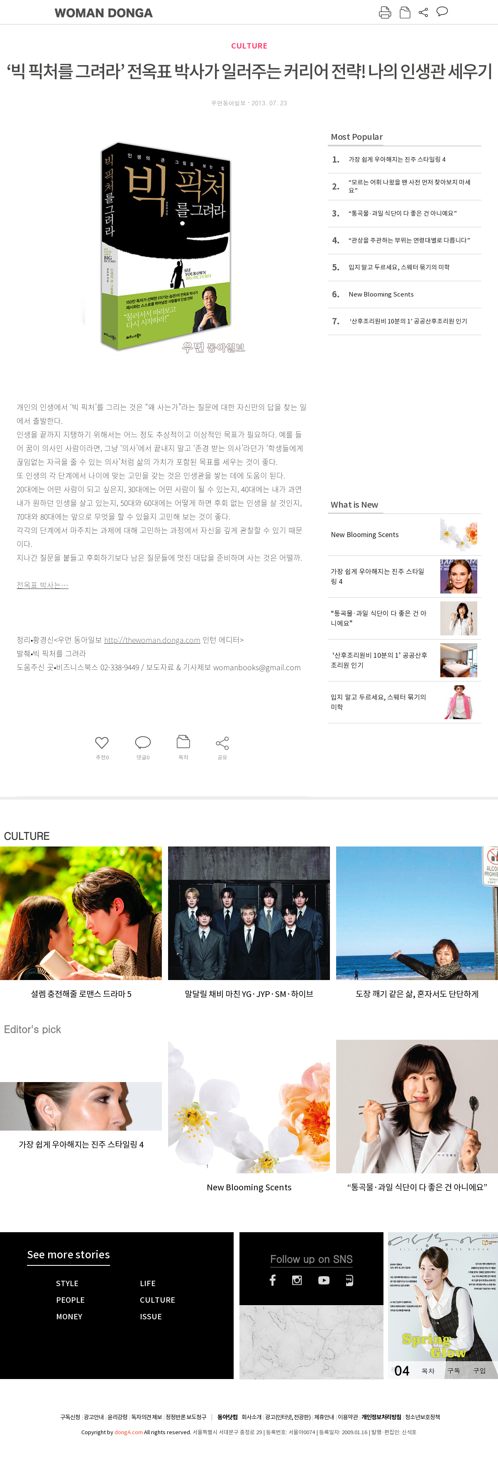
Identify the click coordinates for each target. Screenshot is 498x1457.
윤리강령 (117, 1417)
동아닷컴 (227, 1417)
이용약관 (348, 1417)
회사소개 (251, 1417)
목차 (428, 1370)
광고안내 (94, 1417)
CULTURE (249, 46)
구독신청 (70, 1417)
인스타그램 (297, 1280)
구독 (453, 1370)
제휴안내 (324, 1417)
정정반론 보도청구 (186, 1417)
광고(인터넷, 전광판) (287, 1417)
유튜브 (324, 1280)
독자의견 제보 (146, 1417)
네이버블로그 (349, 1280)
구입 (479, 1370)
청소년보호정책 (422, 1417)
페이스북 (273, 1280)
